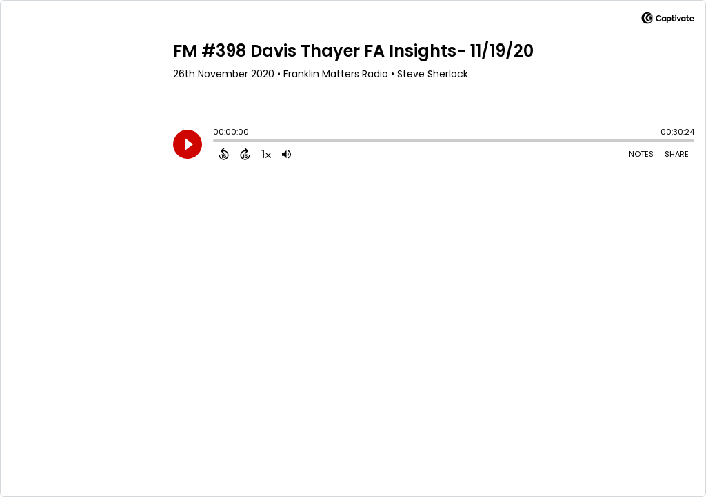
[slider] (216, 142)
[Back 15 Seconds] (223, 154)
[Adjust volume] (286, 154)
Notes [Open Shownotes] (641, 153)
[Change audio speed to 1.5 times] (266, 154)
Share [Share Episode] (677, 153)
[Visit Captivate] (667, 20)
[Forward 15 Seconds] (245, 154)
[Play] (187, 144)
